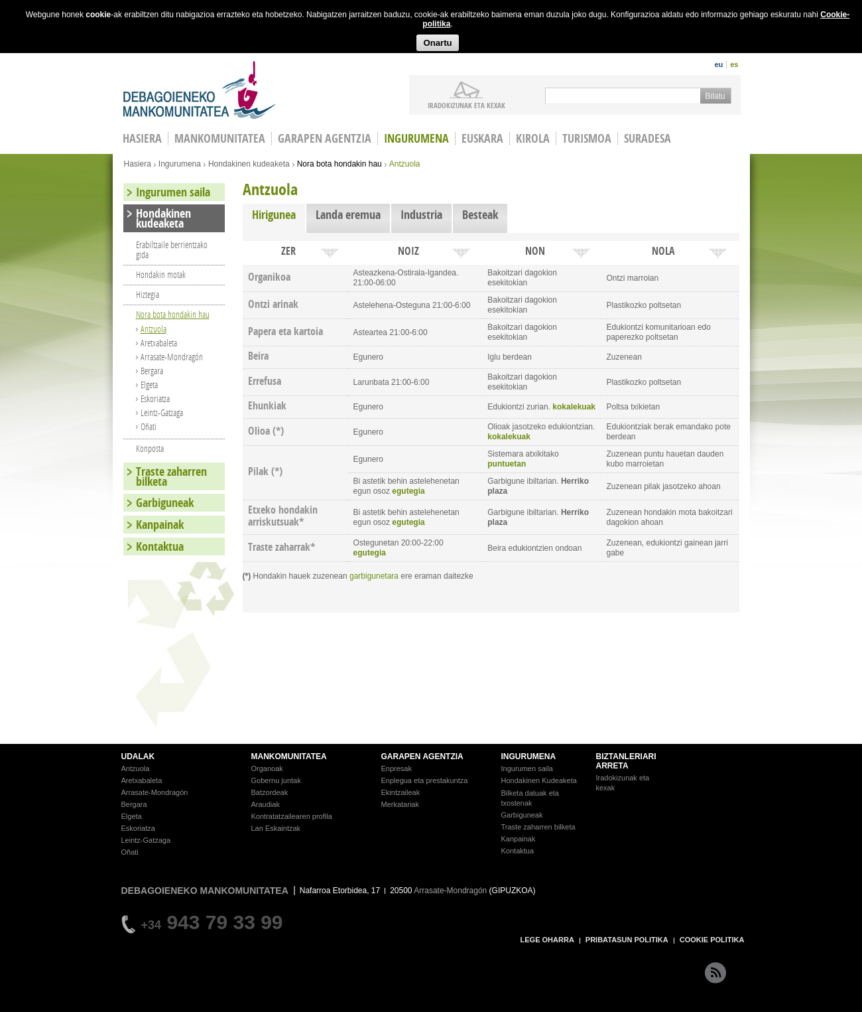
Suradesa (647, 138)
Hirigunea (278, 214)
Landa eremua (348, 214)
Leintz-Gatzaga (162, 412)
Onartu (437, 43)
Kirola (533, 138)
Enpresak (396, 768)
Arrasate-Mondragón (172, 356)
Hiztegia (147, 294)
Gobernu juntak (276, 780)
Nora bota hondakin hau (339, 164)
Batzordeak (269, 792)
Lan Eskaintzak (276, 828)
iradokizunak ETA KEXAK (466, 104)
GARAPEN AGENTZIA (422, 756)
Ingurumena (416, 138)
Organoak (267, 768)
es (734, 64)
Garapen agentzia (324, 138)
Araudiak (265, 804)
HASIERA (142, 138)
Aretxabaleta (159, 342)
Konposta (150, 448)
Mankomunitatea (219, 138)
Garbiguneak (165, 502)
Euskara (482, 138)
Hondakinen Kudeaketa (539, 780)
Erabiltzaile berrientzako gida (172, 249)
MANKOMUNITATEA (289, 756)
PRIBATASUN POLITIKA (626, 940)
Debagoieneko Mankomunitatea (199, 89)
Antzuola (153, 329)
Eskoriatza (155, 398)
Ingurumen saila (173, 192)
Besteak (480, 214)
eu (718, 64)
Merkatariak (400, 804)
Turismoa (586, 138)
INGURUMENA (528, 756)
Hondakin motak (161, 274)
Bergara (152, 370)
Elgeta (149, 384)
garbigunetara (374, 576)
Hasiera (137, 164)
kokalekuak (573, 406)
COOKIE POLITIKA (712, 940)
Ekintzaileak (400, 792)
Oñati (148, 426)
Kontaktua (160, 546)
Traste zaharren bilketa (171, 476)
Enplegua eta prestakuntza (424, 780)
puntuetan (506, 464)
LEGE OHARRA (547, 940)
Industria (421, 214)
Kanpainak (160, 524)
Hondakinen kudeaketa (249, 164)
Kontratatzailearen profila (291, 816)
